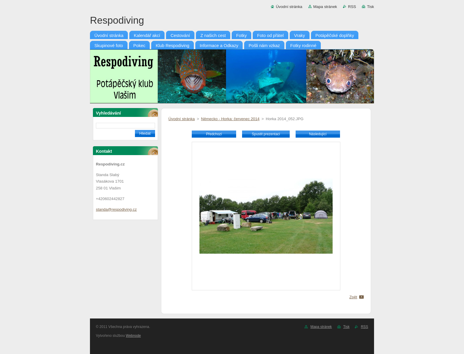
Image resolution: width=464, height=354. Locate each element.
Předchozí (214, 134)
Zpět (353, 297)
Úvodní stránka (289, 6)
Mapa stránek (325, 6)
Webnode (133, 336)
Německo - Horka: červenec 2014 (230, 119)
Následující (317, 134)
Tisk (370, 6)
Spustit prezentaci (266, 134)
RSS (352, 6)
